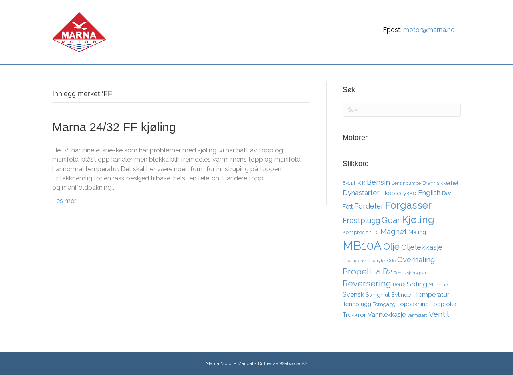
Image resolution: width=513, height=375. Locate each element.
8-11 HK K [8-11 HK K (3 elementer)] (354, 183)
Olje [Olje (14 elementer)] (391, 246)
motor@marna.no (429, 30)
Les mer (64, 201)
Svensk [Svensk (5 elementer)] (353, 294)
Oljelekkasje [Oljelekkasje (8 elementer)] (422, 247)
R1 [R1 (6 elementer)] (377, 272)
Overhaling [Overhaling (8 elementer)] (416, 259)
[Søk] (453, 74)
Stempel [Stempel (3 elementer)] (439, 285)
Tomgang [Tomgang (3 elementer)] (384, 304)
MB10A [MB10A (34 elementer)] (362, 246)
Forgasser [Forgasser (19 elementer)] (408, 205)
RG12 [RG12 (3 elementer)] (399, 285)
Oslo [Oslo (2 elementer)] (391, 260)
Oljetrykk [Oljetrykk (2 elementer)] (377, 260)
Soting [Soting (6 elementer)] (417, 284)
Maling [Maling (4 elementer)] (417, 232)
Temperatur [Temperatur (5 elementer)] (432, 294)
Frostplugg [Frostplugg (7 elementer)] (361, 220)
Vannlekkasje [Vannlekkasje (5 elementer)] (387, 314)
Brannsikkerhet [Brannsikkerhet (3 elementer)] (440, 183)
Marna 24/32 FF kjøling (114, 127)
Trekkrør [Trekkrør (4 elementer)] (354, 314)
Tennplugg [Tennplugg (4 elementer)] (357, 303)
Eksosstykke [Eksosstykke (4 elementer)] (398, 192)
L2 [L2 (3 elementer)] (376, 232)
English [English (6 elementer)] (429, 193)
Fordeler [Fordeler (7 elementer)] (369, 206)
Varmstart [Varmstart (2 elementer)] (417, 315)
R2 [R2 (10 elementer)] (387, 271)
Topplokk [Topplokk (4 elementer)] (443, 303)
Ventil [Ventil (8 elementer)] (439, 314)
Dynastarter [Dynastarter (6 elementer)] (361, 193)
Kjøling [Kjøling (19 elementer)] (418, 219)
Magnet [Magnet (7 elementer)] (393, 231)
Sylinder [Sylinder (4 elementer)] (402, 294)
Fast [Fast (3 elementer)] (446, 193)
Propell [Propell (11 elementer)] (357, 271)
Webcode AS (293, 363)
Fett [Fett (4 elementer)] (348, 206)
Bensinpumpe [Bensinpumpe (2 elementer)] (406, 183)
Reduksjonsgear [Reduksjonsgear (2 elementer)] (410, 272)
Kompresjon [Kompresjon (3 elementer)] (357, 232)
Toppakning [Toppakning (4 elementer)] (413, 303)
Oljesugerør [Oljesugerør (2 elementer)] (354, 260)
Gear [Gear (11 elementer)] (391, 220)
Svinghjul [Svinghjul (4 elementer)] (378, 294)
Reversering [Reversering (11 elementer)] (367, 283)
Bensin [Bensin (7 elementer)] (378, 182)
